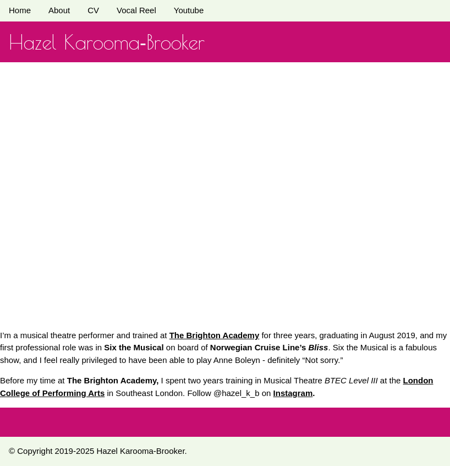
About (59, 10)
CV (93, 10)
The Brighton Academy (214, 335)
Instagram (293, 393)
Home (20, 10)
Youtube (189, 10)
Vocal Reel (136, 10)
